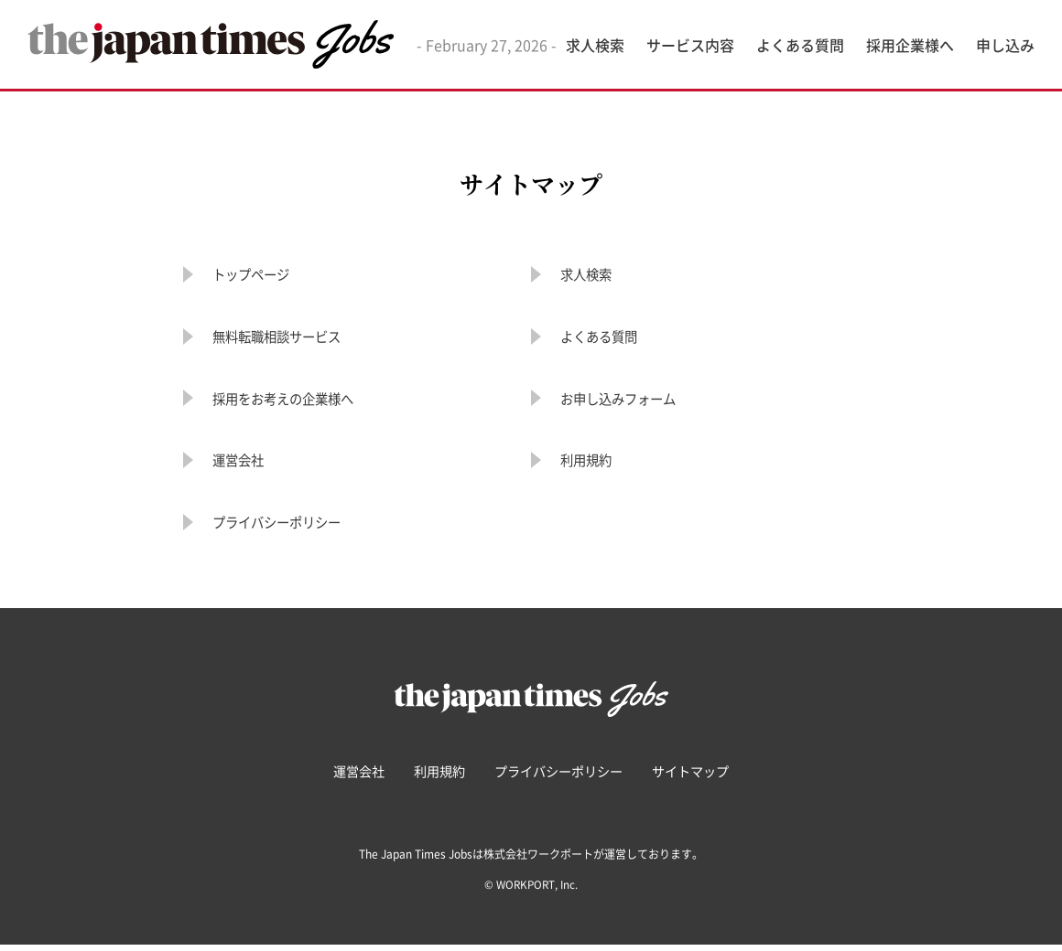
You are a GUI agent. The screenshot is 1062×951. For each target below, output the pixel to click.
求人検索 (595, 45)
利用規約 (593, 465)
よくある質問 (800, 45)
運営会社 (245, 465)
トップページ (261, 274)
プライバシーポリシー (294, 528)
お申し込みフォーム (634, 402)
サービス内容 (690, 45)
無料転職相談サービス (294, 338)
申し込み (1005, 45)
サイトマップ (707, 777)
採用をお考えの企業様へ (303, 402)
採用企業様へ (910, 45)
